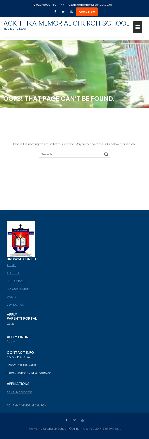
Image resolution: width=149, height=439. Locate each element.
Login (10, 325)
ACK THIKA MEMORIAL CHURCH (26, 407)
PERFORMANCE (16, 283)
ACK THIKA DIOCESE (19, 394)
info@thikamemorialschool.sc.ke (86, 4)
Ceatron (117, 428)
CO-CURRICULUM (18, 291)
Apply (11, 343)
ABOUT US (13, 275)
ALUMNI (11, 267)
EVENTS (11, 298)
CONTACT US (15, 306)
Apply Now (87, 11)
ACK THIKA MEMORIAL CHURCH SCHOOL (66, 23)
